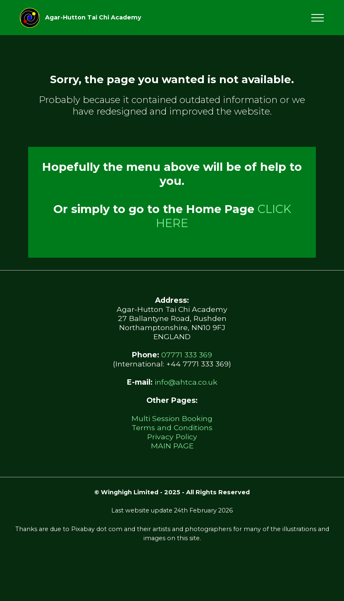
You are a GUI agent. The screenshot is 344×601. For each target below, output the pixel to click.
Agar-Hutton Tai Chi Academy (93, 17)
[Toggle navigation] (317, 18)
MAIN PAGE (172, 445)
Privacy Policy (172, 436)
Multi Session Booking (172, 418)
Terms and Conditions (172, 427)
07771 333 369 (186, 354)
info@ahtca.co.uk (186, 382)
